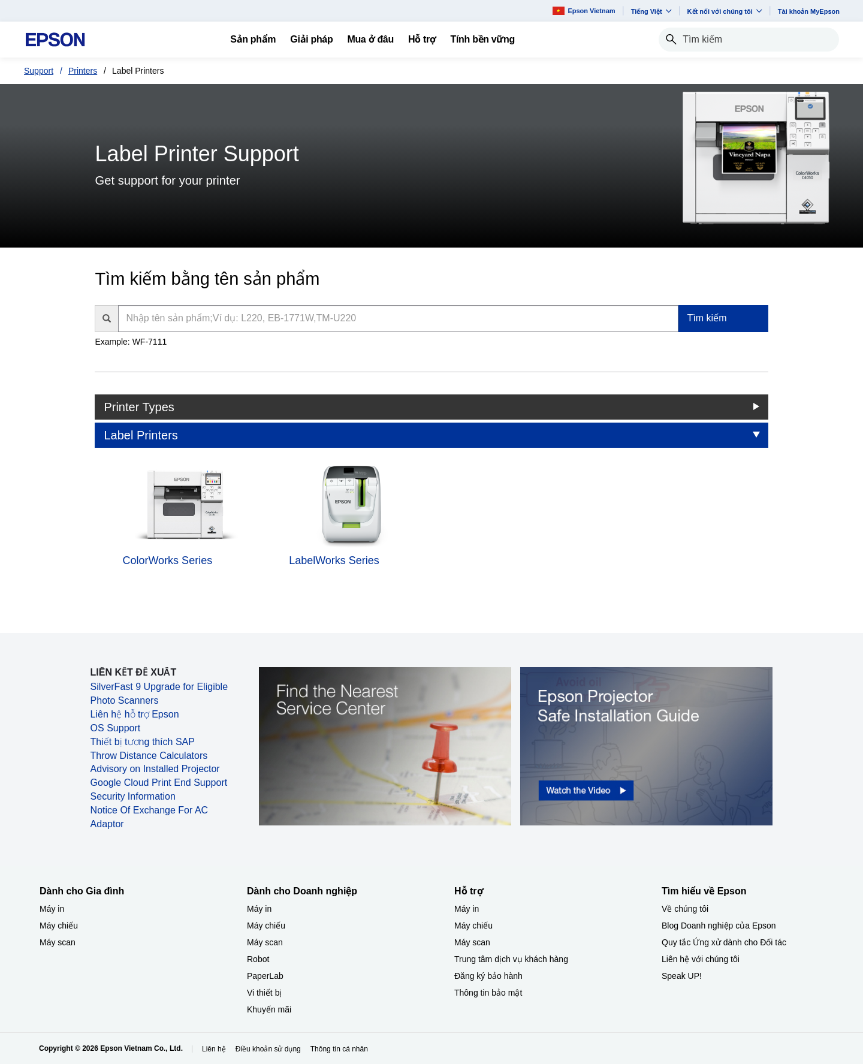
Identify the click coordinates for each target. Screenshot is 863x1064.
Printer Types (139, 407)
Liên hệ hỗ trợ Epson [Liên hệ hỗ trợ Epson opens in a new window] (134, 714)
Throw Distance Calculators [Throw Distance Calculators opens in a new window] (149, 755)
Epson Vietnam (584, 10)
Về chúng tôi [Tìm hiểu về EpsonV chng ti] (685, 909)
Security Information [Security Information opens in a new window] (133, 796)
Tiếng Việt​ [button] (651, 11)
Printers (82, 71)
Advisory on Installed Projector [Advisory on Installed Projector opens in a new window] (155, 769)
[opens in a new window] (646, 745)
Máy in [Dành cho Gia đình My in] (52, 909)
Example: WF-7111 (131, 341)
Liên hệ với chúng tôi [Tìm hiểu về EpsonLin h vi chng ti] (701, 959)
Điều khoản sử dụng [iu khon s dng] (268, 1049)
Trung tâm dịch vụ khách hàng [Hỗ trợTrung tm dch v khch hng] (511, 959)
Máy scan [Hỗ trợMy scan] (472, 942)
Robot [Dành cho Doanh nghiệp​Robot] (258, 959)
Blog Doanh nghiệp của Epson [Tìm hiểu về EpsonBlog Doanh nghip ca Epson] (719, 925)
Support (38, 71)
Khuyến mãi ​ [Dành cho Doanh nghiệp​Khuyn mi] (270, 1009)
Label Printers (140, 435)
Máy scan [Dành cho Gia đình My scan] (58, 942)
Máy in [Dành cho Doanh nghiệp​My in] (259, 909)
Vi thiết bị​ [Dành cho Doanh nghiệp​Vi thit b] (264, 992)
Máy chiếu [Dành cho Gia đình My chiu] (59, 925)
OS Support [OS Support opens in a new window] (115, 728)
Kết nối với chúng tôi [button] (724, 11)
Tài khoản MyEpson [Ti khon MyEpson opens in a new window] (809, 11)
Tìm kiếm (707, 318)
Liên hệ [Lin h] (214, 1049)
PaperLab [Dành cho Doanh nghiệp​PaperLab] (265, 976)
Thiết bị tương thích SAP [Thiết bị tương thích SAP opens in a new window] (142, 742)
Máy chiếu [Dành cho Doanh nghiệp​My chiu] (266, 925)
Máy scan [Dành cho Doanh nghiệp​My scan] (265, 942)
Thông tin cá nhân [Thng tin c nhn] (339, 1049)
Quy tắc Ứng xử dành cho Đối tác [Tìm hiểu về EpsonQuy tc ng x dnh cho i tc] (724, 942)
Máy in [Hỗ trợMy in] (466, 909)
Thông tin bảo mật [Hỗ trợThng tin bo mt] (488, 992)
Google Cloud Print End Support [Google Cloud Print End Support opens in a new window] (159, 782)
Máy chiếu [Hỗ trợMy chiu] (473, 925)
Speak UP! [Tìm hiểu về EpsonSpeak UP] (682, 976)
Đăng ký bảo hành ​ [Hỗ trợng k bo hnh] (489, 976)
